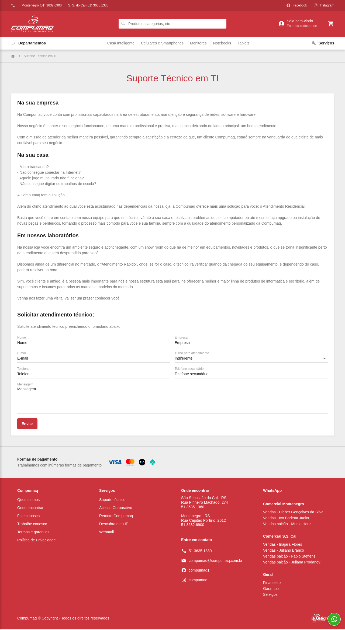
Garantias (271, 589)
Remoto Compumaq (116, 517)
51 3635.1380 (200, 552)
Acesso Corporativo (115, 509)
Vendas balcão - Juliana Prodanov (291, 563)
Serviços (107, 491)
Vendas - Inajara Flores (282, 545)
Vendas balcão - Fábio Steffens (289, 557)
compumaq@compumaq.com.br (215, 561)
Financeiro (272, 584)
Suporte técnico (112, 501)
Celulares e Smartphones (162, 43)
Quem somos (28, 501)
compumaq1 (199, 571)
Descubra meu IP (113, 525)
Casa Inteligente (120, 43)
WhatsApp (272, 491)
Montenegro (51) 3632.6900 (42, 5)
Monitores (198, 43)
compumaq (198, 581)
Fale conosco (28, 517)
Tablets (243, 43)
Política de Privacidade (36, 541)
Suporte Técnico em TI (40, 56)
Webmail (106, 533)
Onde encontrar (30, 509)
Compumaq (27, 491)
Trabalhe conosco (32, 525)
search (123, 23)
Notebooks (222, 43)
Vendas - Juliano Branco (283, 551)
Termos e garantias (33, 533)
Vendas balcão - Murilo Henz (287, 525)
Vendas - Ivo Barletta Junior (286, 519)
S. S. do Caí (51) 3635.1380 (88, 5)
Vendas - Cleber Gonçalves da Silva (293, 513)
